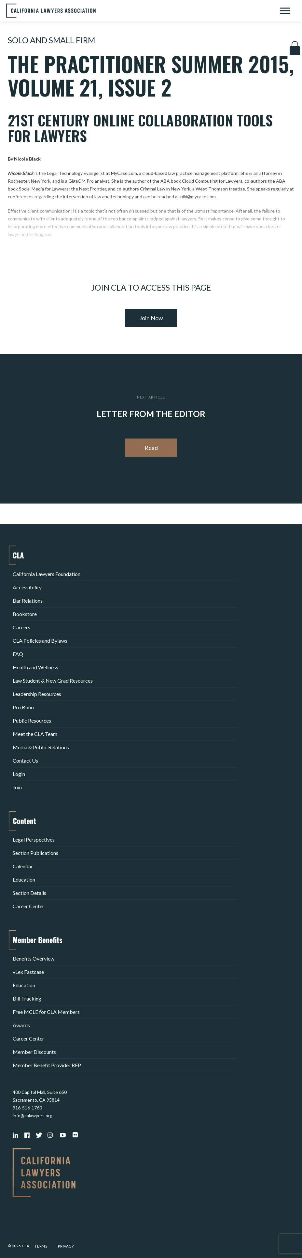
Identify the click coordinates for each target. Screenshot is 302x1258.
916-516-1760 (27, 1107)
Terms (41, 1246)
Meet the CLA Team (35, 734)
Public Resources (32, 720)
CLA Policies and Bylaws (40, 640)
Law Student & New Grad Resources (53, 680)
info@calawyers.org (32, 1115)
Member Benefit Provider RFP (47, 1065)
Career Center (28, 906)
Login (19, 774)
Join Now (151, 317)
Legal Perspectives (34, 839)
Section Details (29, 893)
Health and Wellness (35, 667)
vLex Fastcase (28, 972)
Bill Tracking (27, 998)
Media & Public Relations (41, 747)
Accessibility (27, 587)
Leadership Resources (37, 694)
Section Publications (35, 853)
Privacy (66, 1246)
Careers (21, 627)
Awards (21, 1025)
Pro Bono (23, 707)
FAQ (18, 654)
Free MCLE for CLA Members (46, 1012)
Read (151, 447)
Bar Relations (28, 600)
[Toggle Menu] (285, 10)
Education (24, 879)
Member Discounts (34, 1052)
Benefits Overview (33, 958)
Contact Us (25, 760)
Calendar (23, 866)
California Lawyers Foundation (46, 574)
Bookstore (25, 614)
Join (17, 787)
